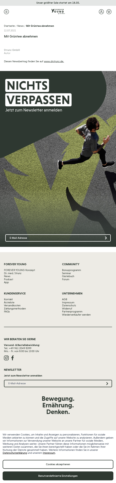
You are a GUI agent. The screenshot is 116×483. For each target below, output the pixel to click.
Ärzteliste (9, 302)
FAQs (7, 311)
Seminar (66, 273)
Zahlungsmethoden (15, 308)
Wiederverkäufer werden (76, 314)
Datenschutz (69, 305)
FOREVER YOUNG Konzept (19, 270)
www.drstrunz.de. (54, 61)
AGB (64, 299)
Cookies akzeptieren (58, 464)
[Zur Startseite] (58, 11)
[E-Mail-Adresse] (58, 238)
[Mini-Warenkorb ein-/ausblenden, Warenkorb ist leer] (109, 12)
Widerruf (67, 308)
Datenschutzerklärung (15, 452)
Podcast (8, 279)
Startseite (9, 25)
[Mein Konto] (101, 12)
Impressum (49, 452)
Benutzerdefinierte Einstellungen (58, 475)
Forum (65, 279)
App (6, 282)
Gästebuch (68, 276)
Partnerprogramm (72, 311)
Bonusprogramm (71, 270)
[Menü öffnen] (6, 12)
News (20, 25)
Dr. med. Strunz (12, 273)
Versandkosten (12, 305)
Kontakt (8, 299)
